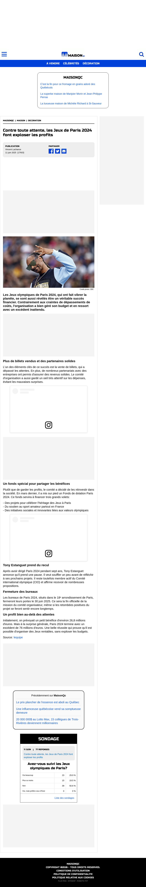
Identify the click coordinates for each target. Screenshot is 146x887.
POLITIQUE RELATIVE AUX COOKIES (73, 877)
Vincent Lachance (13, 149)
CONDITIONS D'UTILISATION (73, 870)
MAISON (21, 120)
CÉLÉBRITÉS (71, 63)
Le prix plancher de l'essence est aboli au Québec (47, 702)
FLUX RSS (62, 881)
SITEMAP (71, 881)
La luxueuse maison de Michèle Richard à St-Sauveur (71, 103)
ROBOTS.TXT (82, 881)
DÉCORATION (91, 63)
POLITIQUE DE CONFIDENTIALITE (73, 874)
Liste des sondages (64, 798)
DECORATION (34, 120)
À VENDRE (53, 63)
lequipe (18, 637)
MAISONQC (8, 120)
